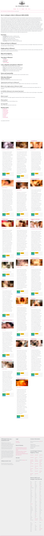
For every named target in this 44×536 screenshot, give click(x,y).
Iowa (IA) (4, 116)
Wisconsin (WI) (36, 473)
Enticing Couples (5, 219)
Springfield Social (34, 140)
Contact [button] (8, 173)
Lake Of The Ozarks (7, 269)
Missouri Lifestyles (20, 219)
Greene (32, 149)
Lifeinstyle (18, 140)
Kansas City (6, 288)
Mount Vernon (21, 305)
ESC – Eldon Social (5, 260)
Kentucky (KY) (5, 113)
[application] (30, 9)
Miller (40, 507)
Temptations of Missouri (35, 258)
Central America (5, 11)
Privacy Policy (17, 441)
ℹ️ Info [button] (4, 215)
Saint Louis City (18, 149)
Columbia (34, 347)
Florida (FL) (40, 457)
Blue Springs (6, 187)
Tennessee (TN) (5, 112)
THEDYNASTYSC (33, 338)
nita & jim (18, 258)
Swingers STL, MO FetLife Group (35, 220)
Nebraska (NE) (5, 117)
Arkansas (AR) (5, 111)
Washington (18, 267)
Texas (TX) (40, 468)
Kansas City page (6, 62)
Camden (3, 269)
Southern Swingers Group (21, 378)
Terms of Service (18, 442)
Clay (2, 329)
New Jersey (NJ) (36, 463)
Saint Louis (32, 187)
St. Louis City (35, 187)
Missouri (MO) (31, 463)
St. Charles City (7, 149)
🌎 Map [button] (4, 173)
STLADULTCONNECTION (35, 178)
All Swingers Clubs (22, 6)
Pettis (35, 513)
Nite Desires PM (19, 296)
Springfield (34, 149)
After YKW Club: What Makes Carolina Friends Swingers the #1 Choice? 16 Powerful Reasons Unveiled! (21, 448)
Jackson (3, 187)
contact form (40, 441)
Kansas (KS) (5, 108)
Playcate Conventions (20, 339)
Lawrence (18, 305)
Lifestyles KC (19, 181)
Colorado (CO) (31, 457)
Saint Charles (3, 149)
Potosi (20, 267)
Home (1, 11)
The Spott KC (33, 298)
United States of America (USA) (11, 11)
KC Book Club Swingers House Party (7, 320)
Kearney (5, 329)
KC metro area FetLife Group (7, 360)
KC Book (3, 279)
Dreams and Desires (5, 178)
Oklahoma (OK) (5, 110)
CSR (3, 140)
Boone (32, 347)
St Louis (21, 149)
